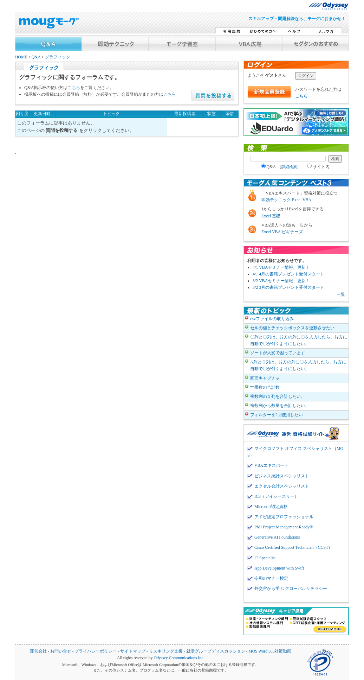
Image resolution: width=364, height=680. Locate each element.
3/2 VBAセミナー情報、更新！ (281, 280)
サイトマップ (132, 651)
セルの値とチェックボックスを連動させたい (292, 327)
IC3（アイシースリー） (276, 496)
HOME (21, 57)
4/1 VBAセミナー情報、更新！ (281, 267)
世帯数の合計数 (265, 387)
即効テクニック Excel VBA (286, 199)
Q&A (36, 57)
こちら (73, 87)
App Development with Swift (279, 568)
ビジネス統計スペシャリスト (281, 476)
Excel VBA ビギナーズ (282, 231)
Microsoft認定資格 (271, 506)
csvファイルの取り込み (272, 318)
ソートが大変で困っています (277, 352)
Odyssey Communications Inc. (179, 658)
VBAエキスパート (271, 465)
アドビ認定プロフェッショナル (283, 516)
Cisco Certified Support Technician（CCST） (293, 547)
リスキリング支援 (166, 651)
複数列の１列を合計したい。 (277, 396)
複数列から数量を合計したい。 (279, 405)
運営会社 (38, 651)
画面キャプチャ (265, 378)
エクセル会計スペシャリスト (281, 486)
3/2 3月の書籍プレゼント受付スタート (288, 287)
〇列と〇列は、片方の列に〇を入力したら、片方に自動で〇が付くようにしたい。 (298, 340)
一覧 (341, 294)
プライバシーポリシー (95, 651)
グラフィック (57, 57)
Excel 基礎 (270, 216)
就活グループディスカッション (215, 651)
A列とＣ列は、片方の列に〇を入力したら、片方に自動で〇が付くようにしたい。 (298, 365)
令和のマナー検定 (271, 578)
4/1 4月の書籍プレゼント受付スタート (288, 274)
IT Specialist (265, 557)
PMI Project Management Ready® (283, 527)
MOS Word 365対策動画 (269, 651)
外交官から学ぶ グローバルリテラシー (290, 588)
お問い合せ (60, 651)
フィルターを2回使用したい (276, 414)
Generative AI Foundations (277, 537)
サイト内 (318, 166)
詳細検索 (289, 167)
